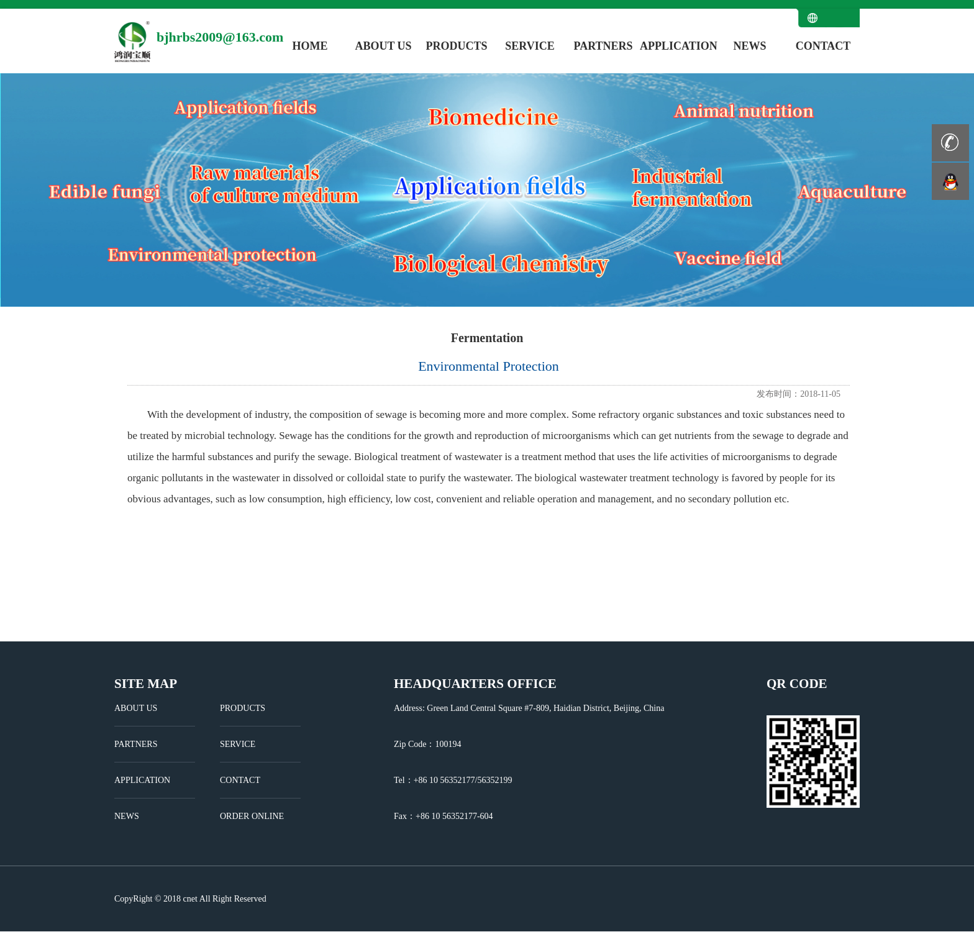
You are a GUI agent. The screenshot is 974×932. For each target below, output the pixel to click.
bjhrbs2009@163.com (220, 37)
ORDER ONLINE (252, 816)
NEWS (749, 46)
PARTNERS (602, 46)
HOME (310, 46)
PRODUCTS (456, 46)
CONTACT (823, 46)
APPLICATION (676, 46)
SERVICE (529, 46)
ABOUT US (383, 46)
